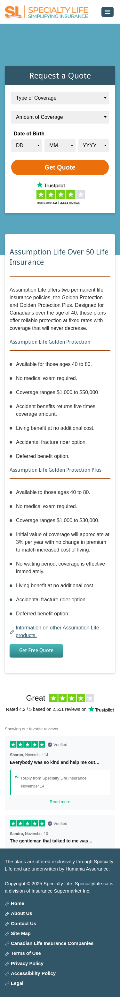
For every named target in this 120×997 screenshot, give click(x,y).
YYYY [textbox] (90, 145)
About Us (21, 913)
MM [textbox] (53, 145)
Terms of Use (26, 953)
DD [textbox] (19, 145)
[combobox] (60, 98)
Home (17, 903)
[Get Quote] (60, 167)
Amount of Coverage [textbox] (39, 117)
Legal (17, 983)
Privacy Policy (27, 963)
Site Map (21, 933)
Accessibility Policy (33, 973)
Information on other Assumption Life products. (57, 631)
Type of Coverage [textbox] (36, 98)
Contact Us (23, 923)
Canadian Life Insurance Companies (52, 943)
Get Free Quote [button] (36, 650)
